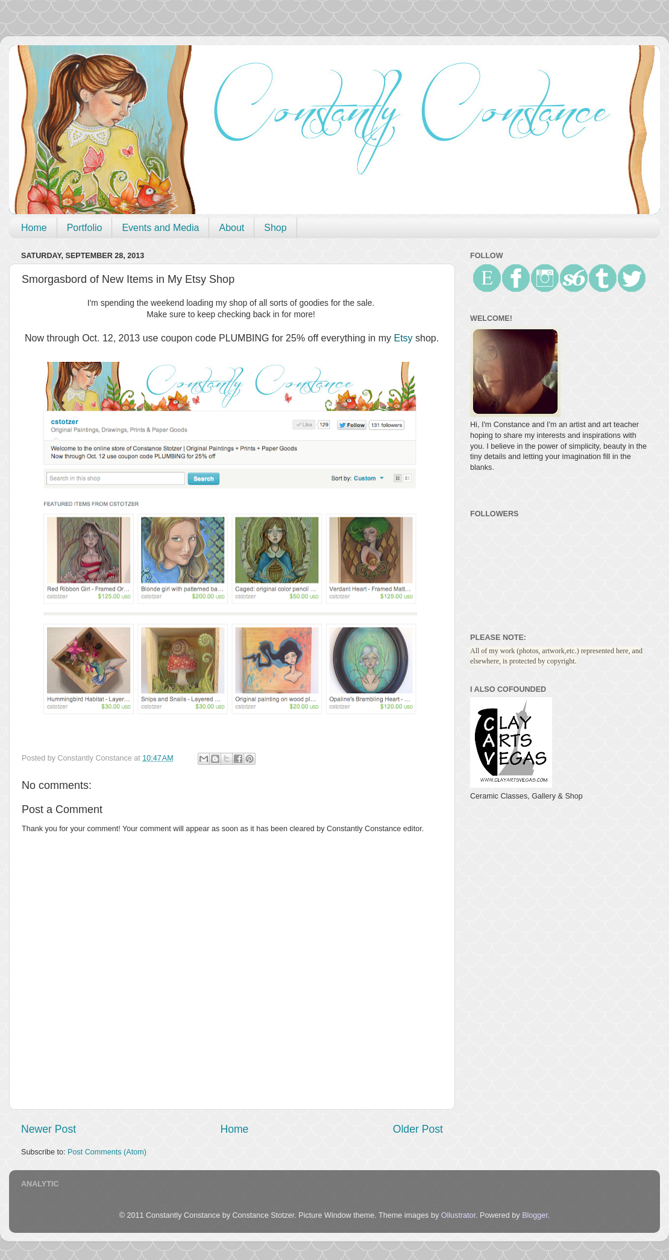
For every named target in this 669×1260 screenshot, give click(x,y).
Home (34, 228)
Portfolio (84, 228)
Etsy (403, 338)
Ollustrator (458, 1215)
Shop (275, 228)
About (231, 228)
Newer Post (48, 1129)
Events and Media (160, 228)
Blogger (535, 1215)
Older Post (418, 1129)
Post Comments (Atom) (107, 1152)
